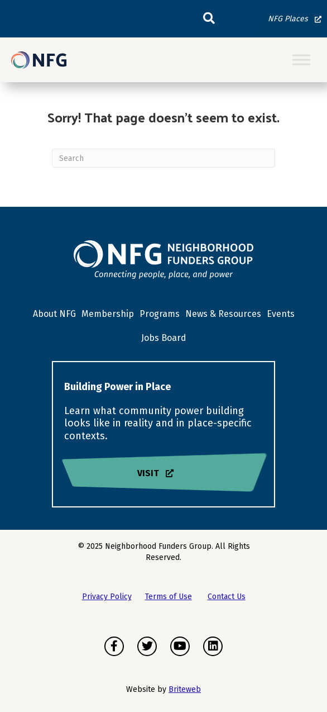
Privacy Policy (107, 596)
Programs (160, 313)
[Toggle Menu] (301, 60)
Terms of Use (168, 596)
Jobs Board (163, 338)
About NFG (54, 313)
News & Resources (223, 313)
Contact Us (227, 596)
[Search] (163, 158)
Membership (107, 313)
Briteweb (185, 689)
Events (281, 313)
